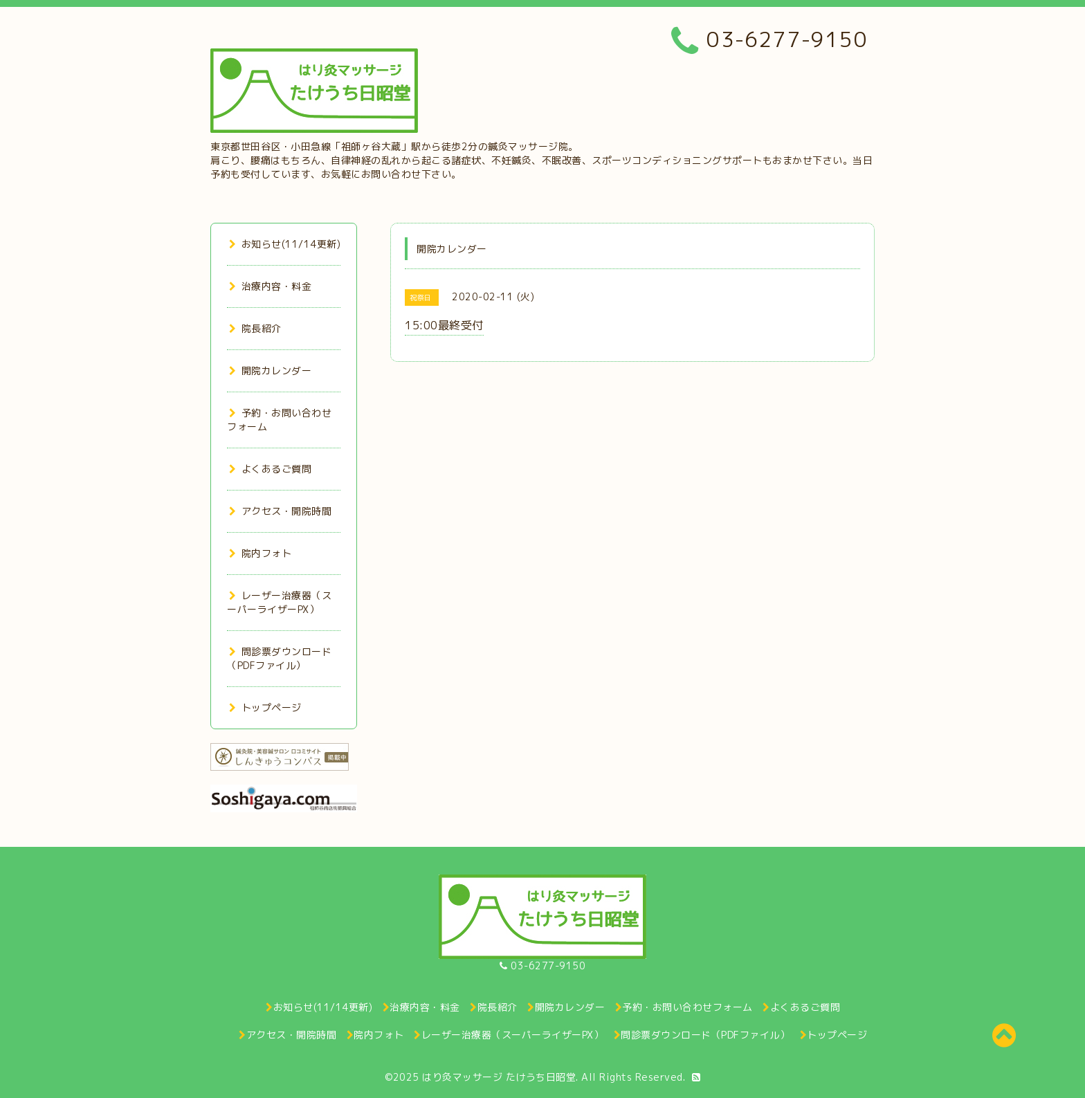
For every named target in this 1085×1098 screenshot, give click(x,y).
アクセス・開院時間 (280, 511)
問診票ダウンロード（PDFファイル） (279, 658)
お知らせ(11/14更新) (284, 243)
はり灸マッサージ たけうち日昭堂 (499, 1076)
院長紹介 (255, 328)
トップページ (265, 707)
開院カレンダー (270, 370)
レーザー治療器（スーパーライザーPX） (279, 602)
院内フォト (260, 553)
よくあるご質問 (270, 468)
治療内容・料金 (270, 286)
